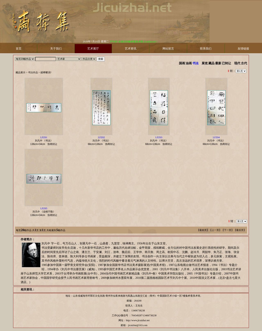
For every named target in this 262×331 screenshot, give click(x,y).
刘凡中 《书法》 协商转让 (45, 141)
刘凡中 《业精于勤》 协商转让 (45, 212)
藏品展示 (20, 72)
